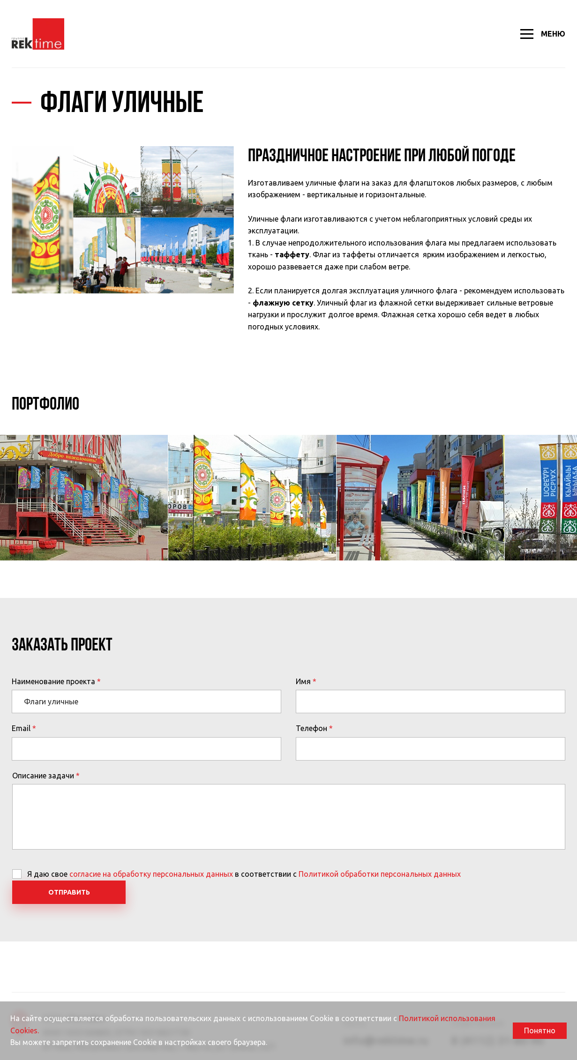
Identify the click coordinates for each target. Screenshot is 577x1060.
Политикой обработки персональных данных (380, 874)
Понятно (539, 1030)
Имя (303, 681)
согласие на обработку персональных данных (151, 874)
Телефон (311, 728)
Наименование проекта (53, 681)
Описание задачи (43, 775)
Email (21, 728)
